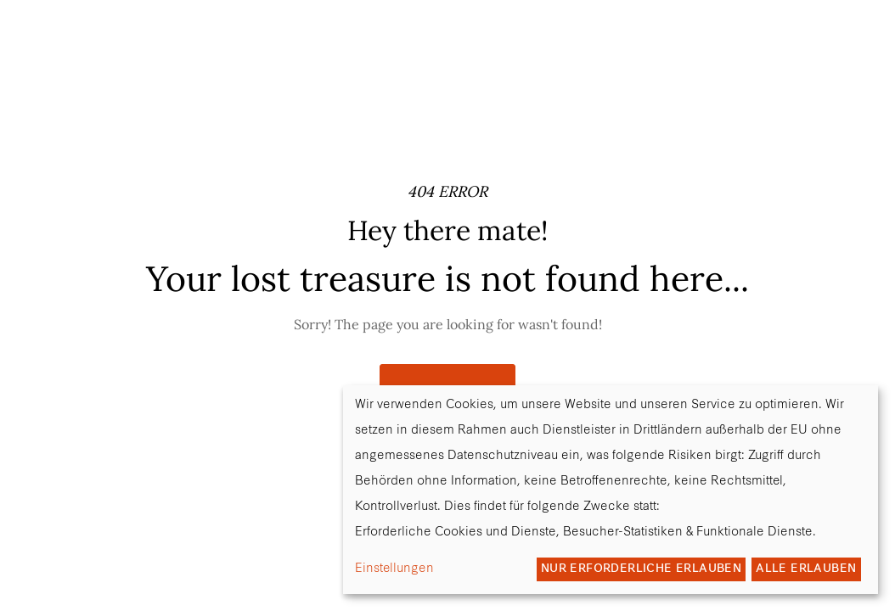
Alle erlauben (806, 569)
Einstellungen (394, 569)
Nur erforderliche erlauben (641, 569)
